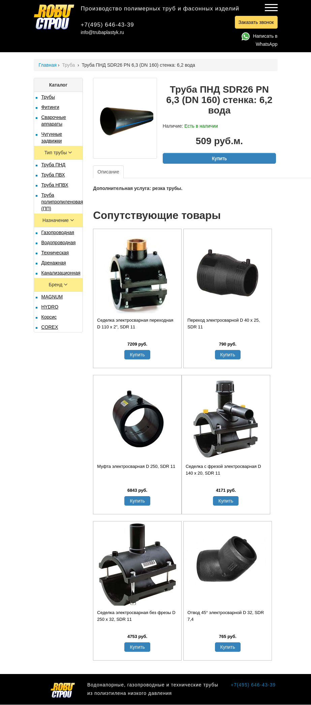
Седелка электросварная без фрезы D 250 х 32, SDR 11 (136, 616)
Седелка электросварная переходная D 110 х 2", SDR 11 (135, 323)
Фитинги (50, 107)
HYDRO (50, 307)
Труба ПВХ (53, 175)
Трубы (48, 97)
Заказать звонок (256, 22)
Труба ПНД (53, 164)
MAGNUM (52, 296)
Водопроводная (58, 242)
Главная (48, 65)
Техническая (55, 252)
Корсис (49, 317)
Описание (108, 171)
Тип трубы (56, 152)
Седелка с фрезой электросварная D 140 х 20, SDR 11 (223, 470)
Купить (219, 158)
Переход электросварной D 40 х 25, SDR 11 (223, 323)
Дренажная (53, 262)
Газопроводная (57, 232)
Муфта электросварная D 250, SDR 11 (136, 466)
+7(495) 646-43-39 (107, 25)
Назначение (56, 220)
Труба (69, 65)
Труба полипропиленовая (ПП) (62, 201)
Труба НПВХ (54, 185)
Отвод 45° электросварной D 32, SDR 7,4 (225, 616)
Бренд (56, 284)
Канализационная (61, 273)
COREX (49, 327)
